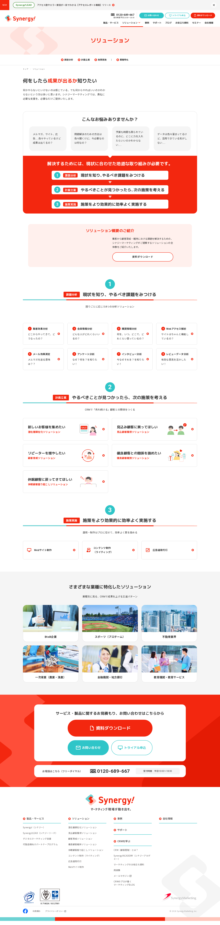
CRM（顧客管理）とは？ (126, 854)
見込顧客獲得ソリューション (82, 837)
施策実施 (117, 60)
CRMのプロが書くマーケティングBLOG (124, 887)
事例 (147, 22)
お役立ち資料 (182, 22)
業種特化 (139, 60)
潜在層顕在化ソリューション (82, 831)
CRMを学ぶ (123, 845)
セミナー (196, 22)
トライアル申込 (178, 15)
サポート (157, 22)
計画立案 (100, 60)
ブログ (168, 22)
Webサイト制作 (76, 871)
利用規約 (36, 915)
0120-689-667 (113, 775)
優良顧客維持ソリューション (82, 848)
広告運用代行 (74, 865)
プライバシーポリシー (55, 915)
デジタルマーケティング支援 (37, 842)
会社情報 (209, 22)
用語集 (117, 874)
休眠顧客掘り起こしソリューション (85, 854)
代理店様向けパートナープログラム (40, 848)
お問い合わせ (153, 15)
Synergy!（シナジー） (34, 831)
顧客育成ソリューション (80, 842)
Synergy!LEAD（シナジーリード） (40, 837)
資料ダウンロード (204, 15)
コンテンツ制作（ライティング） (84, 859)
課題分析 (84, 60)
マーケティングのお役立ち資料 (129, 868)
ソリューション (130, 22)
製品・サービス (111, 22)
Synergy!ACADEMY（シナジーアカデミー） (132, 861)
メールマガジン (123, 879)
